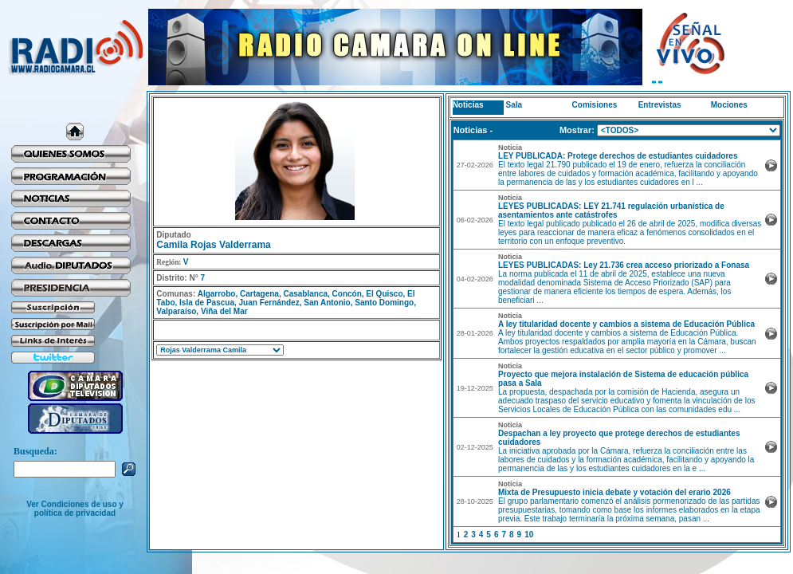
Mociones (729, 104)
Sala (514, 104)
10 (528, 534)
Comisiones (595, 104)
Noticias (468, 104)
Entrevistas (659, 104)
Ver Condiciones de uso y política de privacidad (75, 508)
